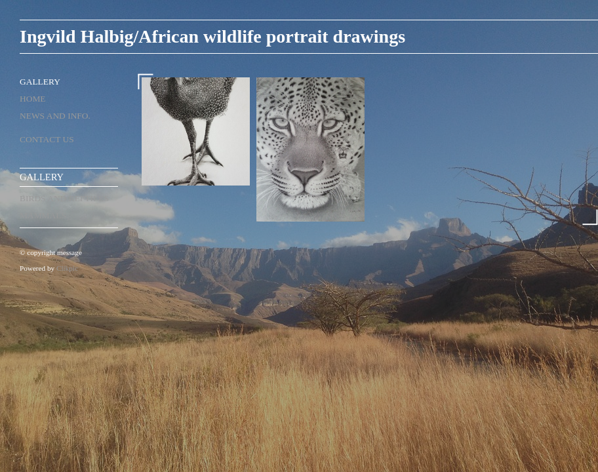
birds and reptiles (64, 198)
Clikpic (67, 268)
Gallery (40, 82)
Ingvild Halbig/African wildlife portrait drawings (212, 36)
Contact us (47, 139)
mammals (43, 215)
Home (33, 99)
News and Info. (55, 116)
